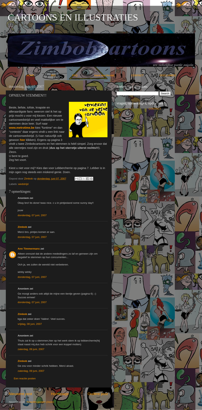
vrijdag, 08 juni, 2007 (30, 323)
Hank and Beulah (112, 75)
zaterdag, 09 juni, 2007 (31, 349)
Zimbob (22, 226)
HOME (38, 75)
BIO (61, 75)
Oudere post (98, 394)
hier (22, 139)
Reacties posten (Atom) (40, 401)
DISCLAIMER (168, 75)
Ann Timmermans (29, 248)
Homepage (60, 394)
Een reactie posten (25, 378)
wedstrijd (23, 184)
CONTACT (145, 75)
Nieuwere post (20, 394)
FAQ (83, 75)
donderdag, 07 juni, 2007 (32, 215)
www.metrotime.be (21, 127)
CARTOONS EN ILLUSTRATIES (73, 17)
